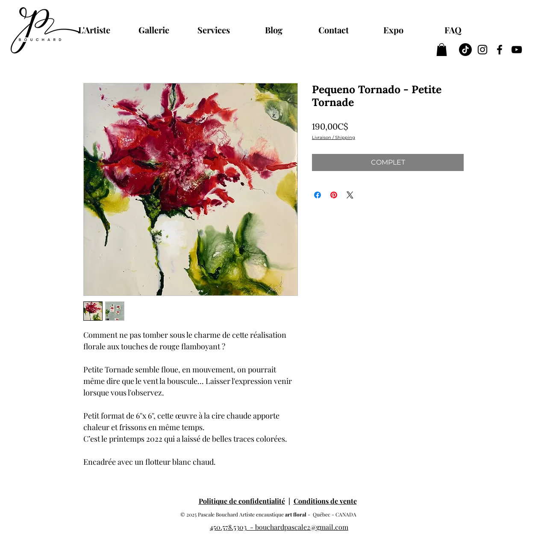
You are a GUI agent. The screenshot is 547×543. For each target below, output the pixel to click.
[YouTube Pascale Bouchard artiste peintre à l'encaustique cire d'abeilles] (516, 49)
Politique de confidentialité (242, 500)
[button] (441, 49)
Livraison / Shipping (333, 137)
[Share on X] (350, 195)
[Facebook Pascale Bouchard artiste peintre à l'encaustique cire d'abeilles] (499, 49)
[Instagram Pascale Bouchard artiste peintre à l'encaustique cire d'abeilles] (482, 49)
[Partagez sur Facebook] (317, 195)
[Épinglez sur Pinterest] (334, 195)
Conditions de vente (325, 500)
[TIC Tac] (465, 49)
